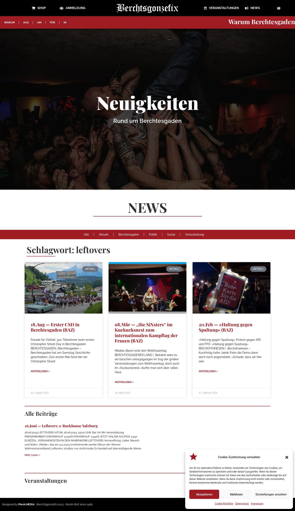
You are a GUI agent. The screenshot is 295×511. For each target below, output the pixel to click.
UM (39, 22)
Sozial (171, 234)
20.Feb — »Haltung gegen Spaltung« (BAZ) (225, 327)
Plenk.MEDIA (26, 504)
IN (65, 22)
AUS (26, 22)
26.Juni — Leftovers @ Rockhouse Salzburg (61, 425)
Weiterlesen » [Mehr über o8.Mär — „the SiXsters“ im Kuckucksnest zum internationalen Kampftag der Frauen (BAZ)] (124, 382)
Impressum (257, 503)
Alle (86, 234)
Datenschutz (242, 503)
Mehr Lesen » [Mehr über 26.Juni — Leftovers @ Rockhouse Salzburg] (32, 455)
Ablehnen (236, 494)
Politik (153, 234)
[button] (287, 457)
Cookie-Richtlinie (224, 503)
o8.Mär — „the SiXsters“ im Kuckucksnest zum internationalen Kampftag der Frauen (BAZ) (146, 332)
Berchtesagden (128, 234)
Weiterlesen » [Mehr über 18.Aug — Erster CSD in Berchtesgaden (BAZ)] (40, 371)
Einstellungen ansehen (271, 494)
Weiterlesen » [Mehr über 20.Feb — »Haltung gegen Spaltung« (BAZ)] (208, 371)
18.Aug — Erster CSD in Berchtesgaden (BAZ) (55, 327)
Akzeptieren (204, 494)
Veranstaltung (194, 234)
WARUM (9, 22)
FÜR (52, 22)
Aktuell (103, 234)
